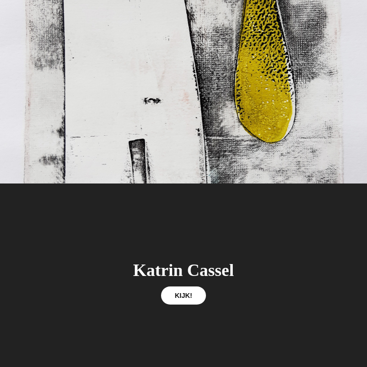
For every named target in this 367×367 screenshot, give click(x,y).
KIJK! (184, 295)
